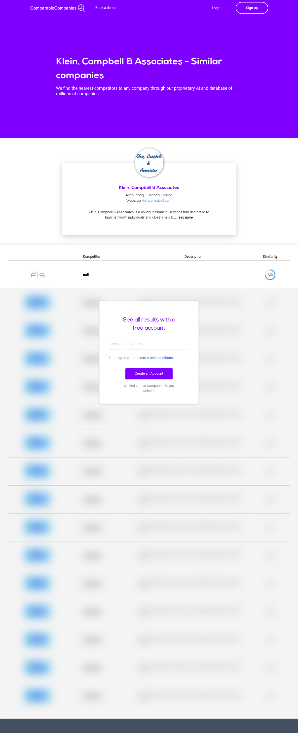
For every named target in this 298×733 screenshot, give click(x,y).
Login (216, 8)
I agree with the (141, 357)
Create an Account (149, 373)
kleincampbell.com (157, 201)
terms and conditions (156, 358)
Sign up (252, 8)
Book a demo (105, 8)
